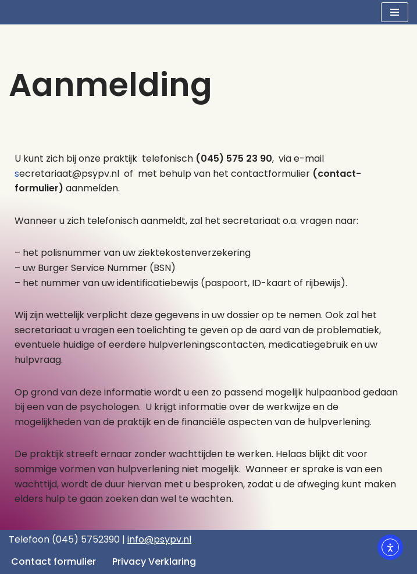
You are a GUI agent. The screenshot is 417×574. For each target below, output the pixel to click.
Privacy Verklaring (154, 561)
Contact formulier (53, 561)
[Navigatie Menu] (394, 12)
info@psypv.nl (159, 539)
